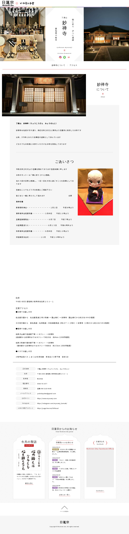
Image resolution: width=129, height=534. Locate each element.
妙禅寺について (58, 65)
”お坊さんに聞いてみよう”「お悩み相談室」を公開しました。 (63, 479)
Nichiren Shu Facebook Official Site (102, 449)
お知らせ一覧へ (64, 495)
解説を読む (29, 483)
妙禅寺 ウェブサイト (68, 57)
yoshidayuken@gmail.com (46, 393)
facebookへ (100, 491)
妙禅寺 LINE (64, 57)
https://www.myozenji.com (47, 398)
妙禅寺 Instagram (60, 57)
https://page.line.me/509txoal (48, 408)
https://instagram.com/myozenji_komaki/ (52, 403)
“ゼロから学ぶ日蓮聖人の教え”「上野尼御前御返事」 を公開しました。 (64, 451)
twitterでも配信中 (27, 479)
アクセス (73, 65)
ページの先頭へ (64, 511)
